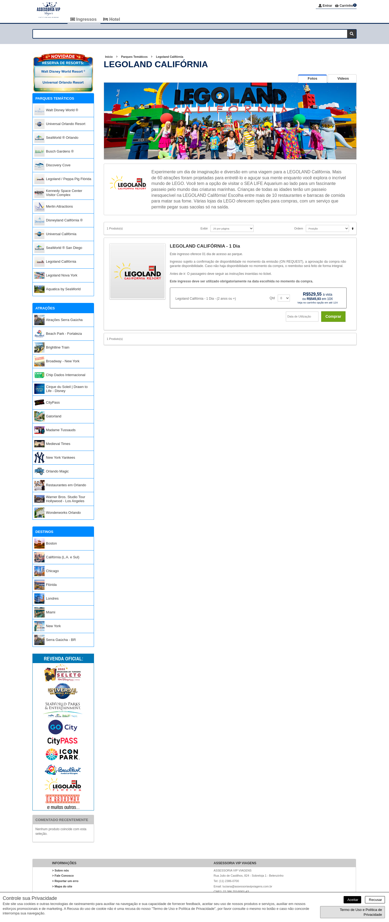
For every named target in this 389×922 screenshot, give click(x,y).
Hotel (111, 19)
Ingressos (84, 19)
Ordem (298, 228)
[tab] (312, 78)
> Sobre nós (60, 870)
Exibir (204, 228)
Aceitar (352, 900)
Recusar (375, 900)
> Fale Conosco (63, 875)
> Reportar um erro (65, 881)
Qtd (272, 298)
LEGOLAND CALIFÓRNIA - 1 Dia (205, 246)
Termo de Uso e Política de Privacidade (361, 912)
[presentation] (312, 79)
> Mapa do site (62, 886)
